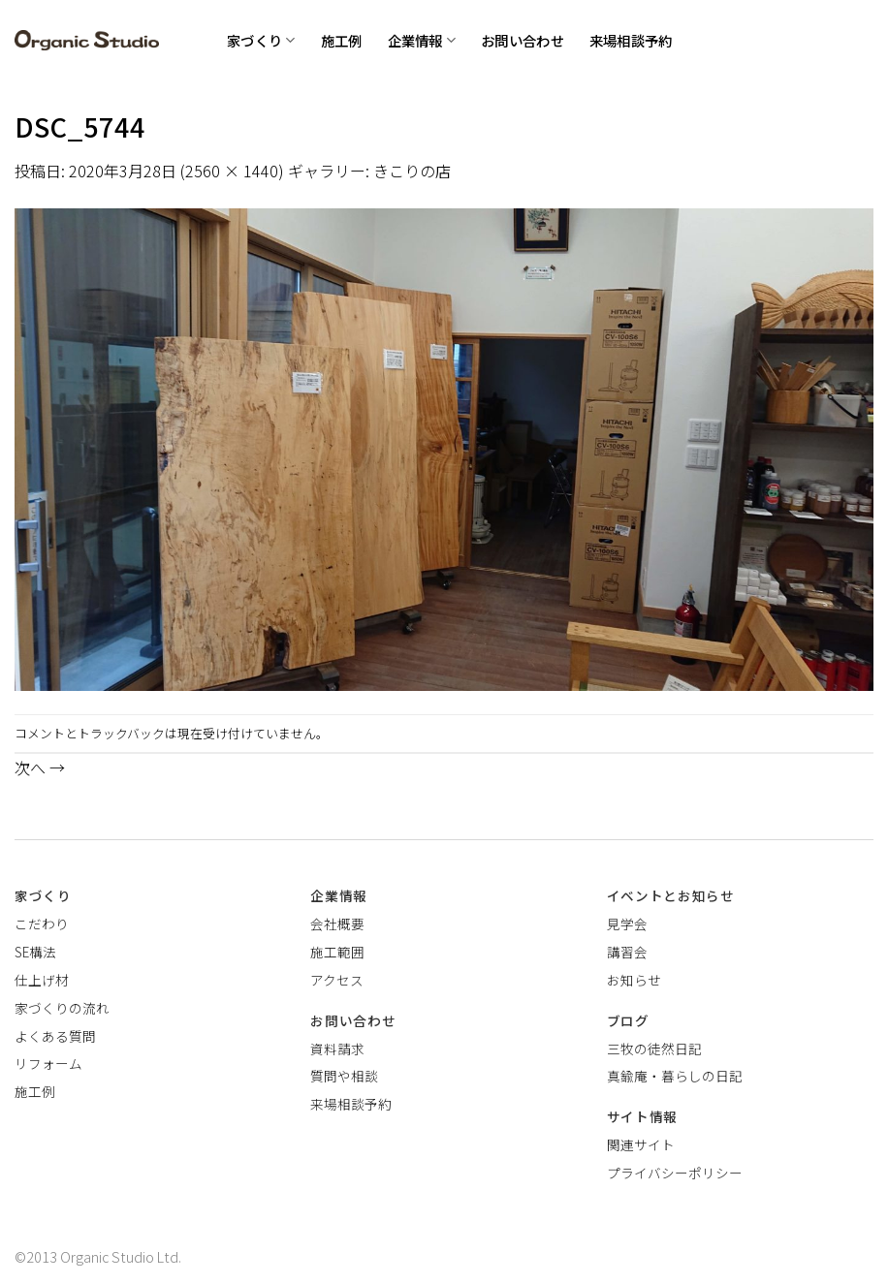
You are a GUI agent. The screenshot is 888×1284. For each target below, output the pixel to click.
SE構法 (35, 951)
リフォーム (48, 1063)
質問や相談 (344, 1075)
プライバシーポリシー (675, 1172)
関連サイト (641, 1144)
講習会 (627, 951)
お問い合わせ (522, 40)
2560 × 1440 (231, 170)
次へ (40, 767)
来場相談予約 (631, 40)
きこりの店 (412, 170)
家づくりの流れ (62, 1008)
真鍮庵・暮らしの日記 (675, 1075)
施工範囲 (337, 951)
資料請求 (337, 1048)
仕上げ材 (42, 979)
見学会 (627, 923)
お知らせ (634, 979)
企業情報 (422, 40)
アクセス (337, 979)
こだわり (42, 923)
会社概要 (337, 923)
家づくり (261, 40)
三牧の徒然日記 (654, 1048)
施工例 (342, 40)
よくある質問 (55, 1036)
